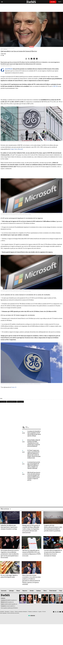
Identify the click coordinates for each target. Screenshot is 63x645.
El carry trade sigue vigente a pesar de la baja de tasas (9, 576)
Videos (45, 590)
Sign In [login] (59, 1)
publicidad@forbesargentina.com (11, 600)
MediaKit (2, 611)
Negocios (24, 590)
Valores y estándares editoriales (21, 611)
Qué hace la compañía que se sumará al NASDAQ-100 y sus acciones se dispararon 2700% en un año (31, 553)
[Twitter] (55, 612)
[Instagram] (58, 612)
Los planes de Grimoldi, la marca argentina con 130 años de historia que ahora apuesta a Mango (34, 433)
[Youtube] (60, 612)
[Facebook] (53, 612)
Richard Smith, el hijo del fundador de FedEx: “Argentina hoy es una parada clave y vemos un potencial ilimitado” (33, 443)
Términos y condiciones (32, 611)
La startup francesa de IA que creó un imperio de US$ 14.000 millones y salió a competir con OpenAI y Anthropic (33, 465)
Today (60, 590)
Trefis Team (3, 53)
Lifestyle (32, 590)
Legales (39, 611)
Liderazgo (11, 590)
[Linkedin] (62, 612)
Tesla (15, 149)
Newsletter (7, 611)
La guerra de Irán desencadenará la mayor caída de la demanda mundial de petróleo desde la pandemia (53, 528)
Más (33, 427)
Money (18, 590)
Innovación (3, 590)
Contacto (12, 611)
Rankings (38, 590)
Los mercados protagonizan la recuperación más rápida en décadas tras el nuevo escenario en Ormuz (53, 553)
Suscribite (53, 1)
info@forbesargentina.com (9, 602)
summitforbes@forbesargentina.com (10, 604)
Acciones (3, 401)
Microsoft (20, 149)
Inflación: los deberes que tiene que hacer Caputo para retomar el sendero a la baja (9, 527)
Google (12, 149)
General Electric (12, 401)
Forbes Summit (52, 590)
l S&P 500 (55, 86)
